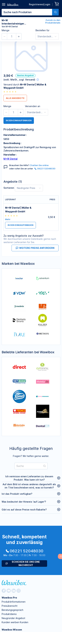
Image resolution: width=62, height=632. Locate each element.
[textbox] (26, 12)
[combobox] (30, 12)
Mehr (7, 219)
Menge (5, 30)
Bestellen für (42, 30)
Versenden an (32, 106)
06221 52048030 (44, 168)
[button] (4, 36)
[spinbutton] (11, 36)
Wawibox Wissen (12, 629)
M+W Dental (10, 158)
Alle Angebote (15, 98)
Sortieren (8, 187)
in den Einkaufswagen (19, 120)
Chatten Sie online (39, 165)
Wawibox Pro (9, 597)
